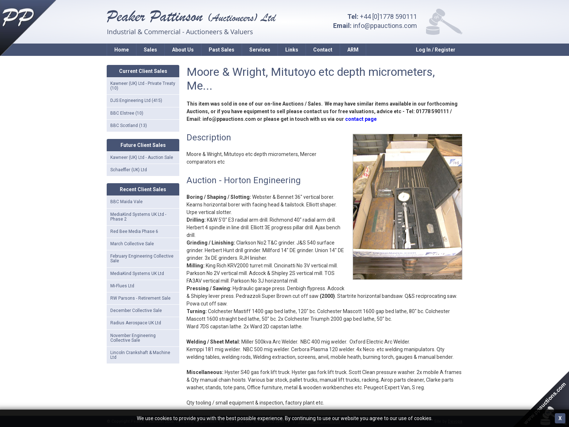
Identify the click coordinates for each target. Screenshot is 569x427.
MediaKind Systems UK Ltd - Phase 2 (138, 217)
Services (259, 50)
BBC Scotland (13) (128, 125)
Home (121, 50)
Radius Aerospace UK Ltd (135, 322)
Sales (150, 50)
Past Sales (221, 50)
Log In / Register (435, 50)
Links (291, 50)
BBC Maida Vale (126, 201)
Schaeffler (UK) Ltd (128, 169)
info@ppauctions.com (385, 25)
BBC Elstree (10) (126, 113)
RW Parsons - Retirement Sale (140, 298)
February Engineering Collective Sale (141, 258)
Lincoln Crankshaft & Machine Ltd (140, 355)
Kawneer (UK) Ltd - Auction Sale (141, 157)
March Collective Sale (132, 243)
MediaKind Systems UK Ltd (137, 273)
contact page (361, 119)
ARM (353, 50)
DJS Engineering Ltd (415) (136, 100)
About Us (183, 50)
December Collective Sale (136, 310)
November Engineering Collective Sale (133, 338)
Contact (322, 50)
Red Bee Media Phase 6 (134, 231)
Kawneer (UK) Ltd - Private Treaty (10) (142, 86)
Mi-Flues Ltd (122, 285)
